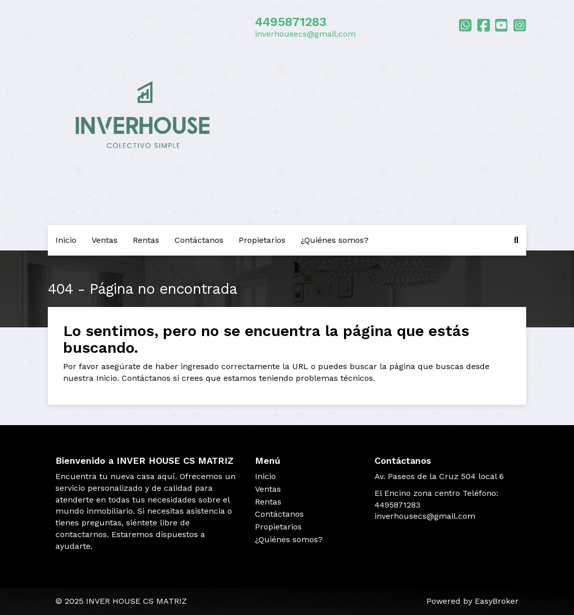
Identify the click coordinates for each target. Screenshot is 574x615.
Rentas (146, 240)
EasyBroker (497, 601)
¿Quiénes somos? (334, 240)
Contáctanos (199, 240)
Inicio (65, 240)
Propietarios (262, 240)
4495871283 (291, 22)
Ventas (105, 240)
